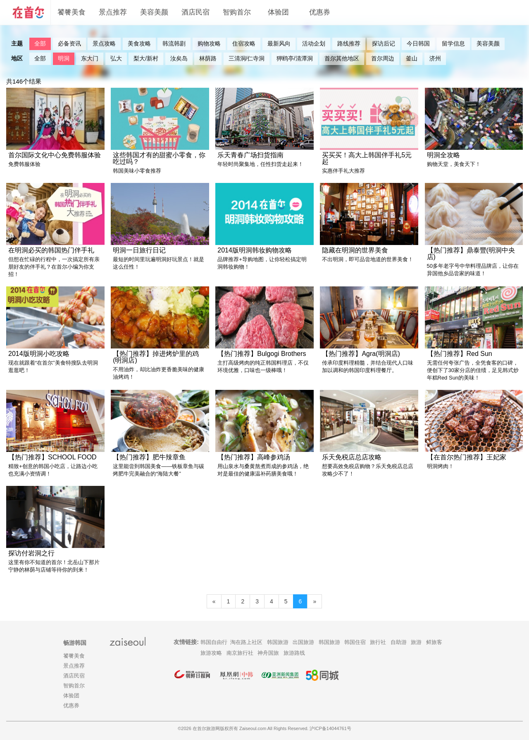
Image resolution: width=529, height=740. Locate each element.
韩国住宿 (355, 642)
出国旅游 (303, 642)
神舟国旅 (268, 653)
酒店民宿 (195, 12)
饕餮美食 (71, 12)
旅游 (416, 642)
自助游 (399, 642)
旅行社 (378, 642)
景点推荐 (113, 12)
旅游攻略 (211, 653)
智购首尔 (237, 12)
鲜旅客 (434, 642)
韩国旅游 (277, 642)
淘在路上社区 (246, 642)
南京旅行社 (239, 653)
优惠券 (319, 12)
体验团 (278, 12)
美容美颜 (154, 12)
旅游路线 (294, 653)
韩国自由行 (213, 642)
